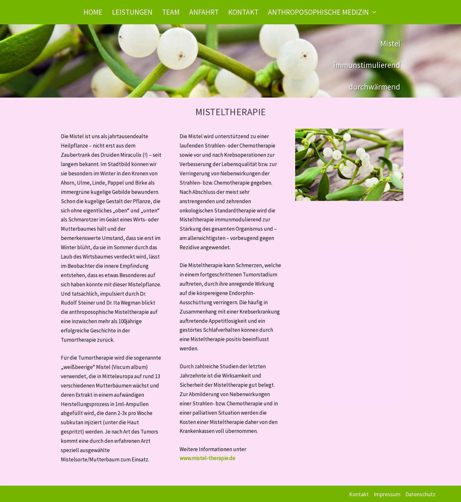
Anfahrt (204, 12)
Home (93, 12)
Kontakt (243, 12)
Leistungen (132, 12)
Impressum (387, 494)
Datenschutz (420, 494)
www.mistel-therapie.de (207, 458)
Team (171, 12)
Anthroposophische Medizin (318, 12)
